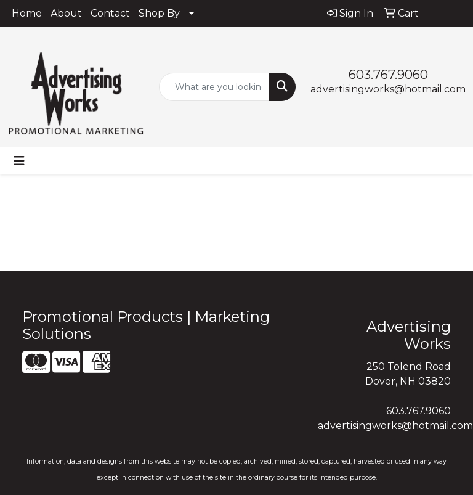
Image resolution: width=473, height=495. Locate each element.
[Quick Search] (214, 87)
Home (27, 13)
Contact (110, 13)
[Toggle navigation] (19, 161)
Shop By (159, 13)
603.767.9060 (388, 74)
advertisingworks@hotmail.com (388, 89)
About (66, 13)
